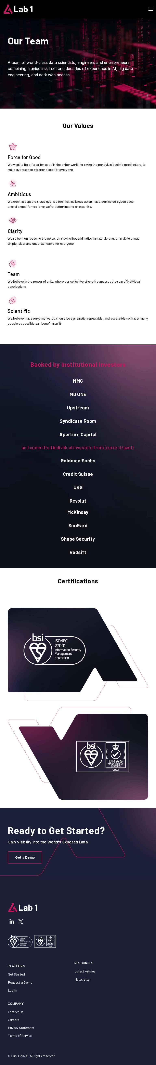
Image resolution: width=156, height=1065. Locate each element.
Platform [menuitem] (16, 966)
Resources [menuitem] (83, 963)
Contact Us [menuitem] (15, 1012)
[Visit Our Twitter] (21, 921)
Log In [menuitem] (12, 990)
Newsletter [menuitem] (83, 979)
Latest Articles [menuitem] (85, 971)
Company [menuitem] (16, 1004)
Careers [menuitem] (13, 1020)
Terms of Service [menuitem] (20, 1036)
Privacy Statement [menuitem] (21, 1028)
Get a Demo (25, 857)
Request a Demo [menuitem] (20, 982)
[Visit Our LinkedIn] (12, 921)
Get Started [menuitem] (16, 974)
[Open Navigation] (150, 9)
